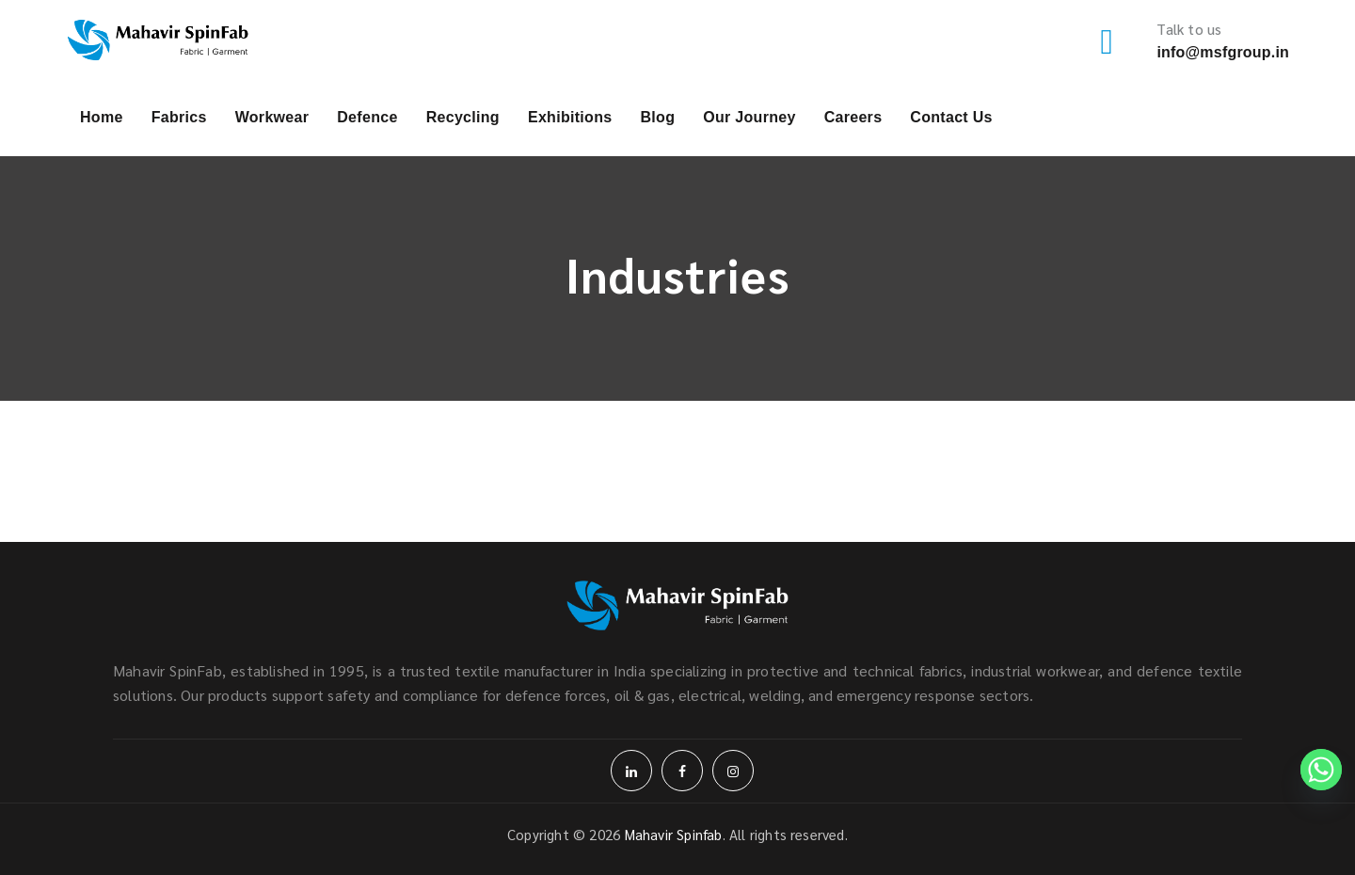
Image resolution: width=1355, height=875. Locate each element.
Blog (657, 117)
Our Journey (749, 117)
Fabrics (179, 117)
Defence (367, 117)
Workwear (272, 117)
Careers (853, 117)
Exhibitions (570, 117)
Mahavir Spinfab (674, 834)
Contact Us (951, 117)
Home (101, 117)
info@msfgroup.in (1222, 52)
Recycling (463, 117)
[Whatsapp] (1321, 769)
